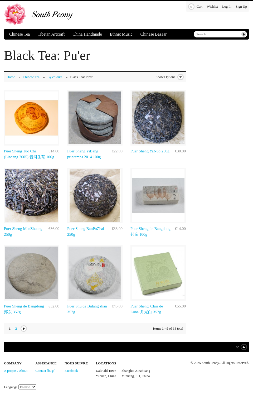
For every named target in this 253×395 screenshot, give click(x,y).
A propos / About (15, 371)
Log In (226, 6)
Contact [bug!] (45, 371)
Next (24, 328)
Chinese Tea (19, 34)
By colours (54, 77)
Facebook (71, 371)
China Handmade (87, 34)
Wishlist (212, 6)
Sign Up (241, 6)
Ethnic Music (121, 34)
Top (239, 347)
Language (10, 387)
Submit (244, 34)
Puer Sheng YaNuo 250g (149, 151)
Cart (195, 6)
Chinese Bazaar (153, 34)
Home (11, 77)
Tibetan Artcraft (51, 34)
